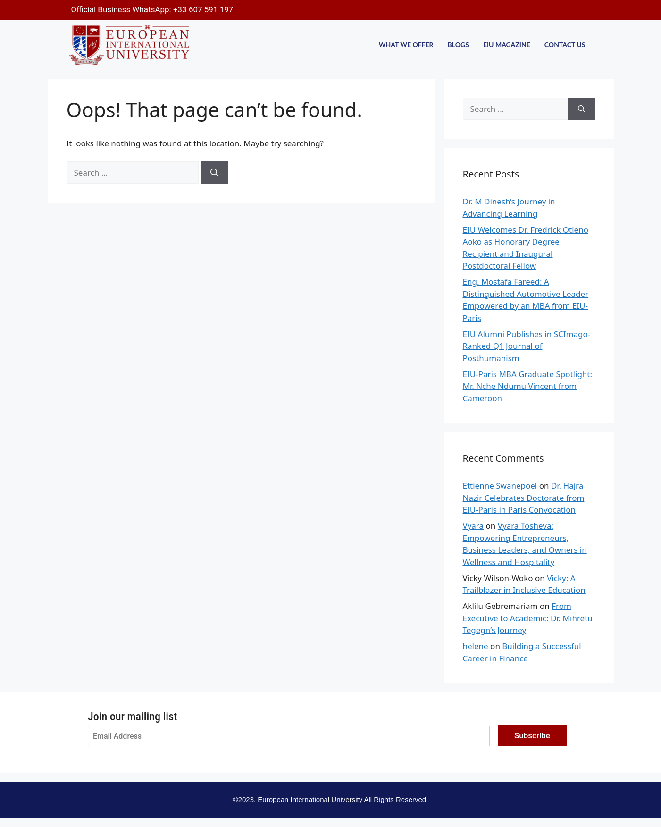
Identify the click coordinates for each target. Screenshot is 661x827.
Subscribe (532, 735)
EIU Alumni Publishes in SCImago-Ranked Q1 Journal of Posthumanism (527, 346)
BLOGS (458, 45)
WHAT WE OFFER (406, 45)
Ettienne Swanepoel (500, 485)
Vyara (473, 525)
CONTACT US (565, 45)
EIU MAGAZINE (506, 45)
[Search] (214, 172)
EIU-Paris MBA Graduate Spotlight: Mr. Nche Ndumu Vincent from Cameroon (528, 386)
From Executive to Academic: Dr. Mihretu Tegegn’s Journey (528, 617)
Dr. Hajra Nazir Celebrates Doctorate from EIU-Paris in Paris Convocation (524, 497)
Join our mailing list (132, 716)
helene (475, 646)
